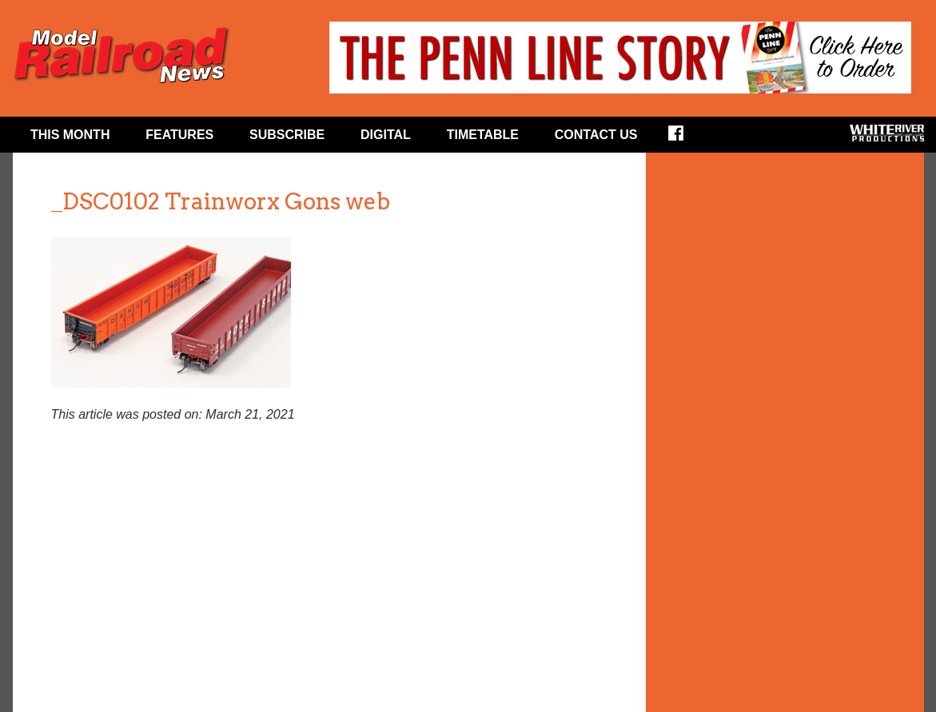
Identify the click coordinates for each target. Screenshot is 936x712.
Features (179, 134)
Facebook (686, 138)
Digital (385, 134)
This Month (70, 134)
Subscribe (287, 134)
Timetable (483, 134)
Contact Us (596, 134)
